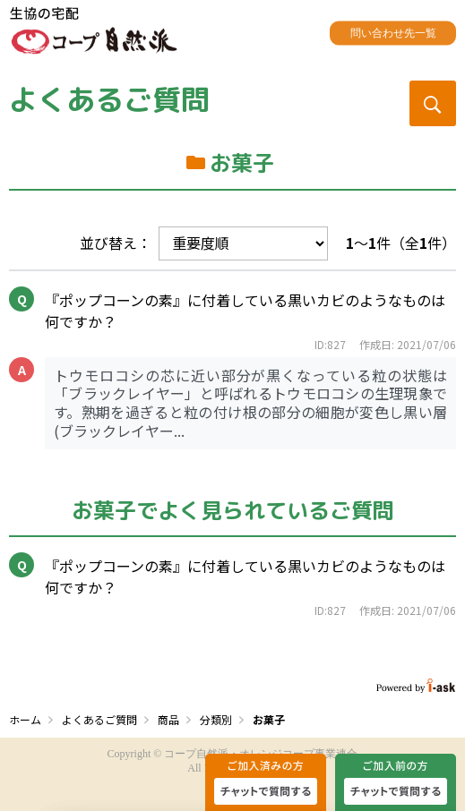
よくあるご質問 (109, 99)
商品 (168, 719)
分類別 (216, 719)
